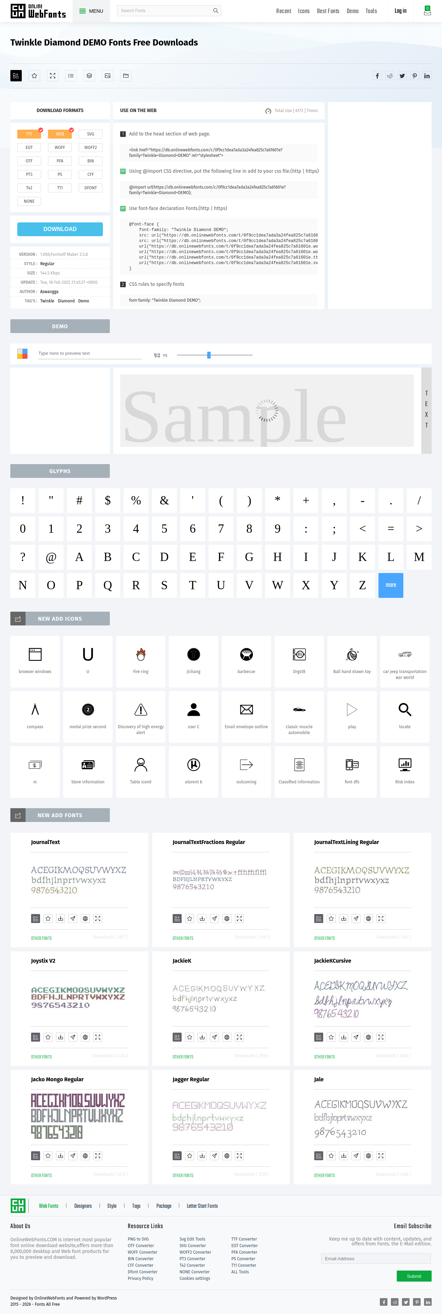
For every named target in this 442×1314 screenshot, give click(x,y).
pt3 (29, 174)
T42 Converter (192, 1265)
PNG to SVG (138, 1239)
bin (90, 161)
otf (29, 161)
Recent (283, 12)
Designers (83, 1206)
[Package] (89, 75)
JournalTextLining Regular (346, 842)
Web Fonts (48, 1206)
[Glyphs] (71, 75)
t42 (29, 187)
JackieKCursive (332, 960)
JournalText (45, 842)
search (216, 11)
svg (90, 134)
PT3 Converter (192, 1258)
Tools (371, 12)
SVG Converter (193, 1245)
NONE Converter (195, 1272)
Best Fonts (328, 12)
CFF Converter (140, 1265)
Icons (304, 12)
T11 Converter (243, 1265)
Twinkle (47, 301)
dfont (90, 187)
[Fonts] (126, 75)
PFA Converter (244, 1252)
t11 (60, 187)
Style (111, 1206)
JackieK (182, 960)
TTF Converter (244, 1239)
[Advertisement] (380, 205)
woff (60, 147)
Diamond (66, 301)
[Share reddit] (389, 75)
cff (90, 174)
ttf (29, 134)
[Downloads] (60, 918)
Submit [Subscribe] (414, 1276)
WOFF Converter (142, 1252)
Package (163, 1206)
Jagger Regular (191, 1079)
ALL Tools (240, 1272)
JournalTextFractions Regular (209, 842)
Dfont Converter (142, 1272)
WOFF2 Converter (195, 1252)
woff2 (91, 147)
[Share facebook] (377, 75)
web (60, 134)
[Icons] (107, 75)
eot (29, 147)
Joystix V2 (43, 960)
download (60, 229)
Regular (47, 263)
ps (60, 174)
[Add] (16, 75)
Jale (319, 1079)
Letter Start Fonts (202, 1206)
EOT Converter (244, 1245)
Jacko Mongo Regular (57, 1079)
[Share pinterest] (414, 75)
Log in (400, 11)
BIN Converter (141, 1258)
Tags (136, 1206)
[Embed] (85, 918)
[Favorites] (34, 75)
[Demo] (52, 75)
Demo (353, 12)
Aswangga (49, 291)
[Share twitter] (402, 75)
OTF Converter (141, 1245)
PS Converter (243, 1258)
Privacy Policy (140, 1278)
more (391, 585)
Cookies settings (195, 1278)
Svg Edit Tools (192, 1239)
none (29, 201)
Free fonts (41, 12)
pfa (60, 161)
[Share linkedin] (427, 75)
